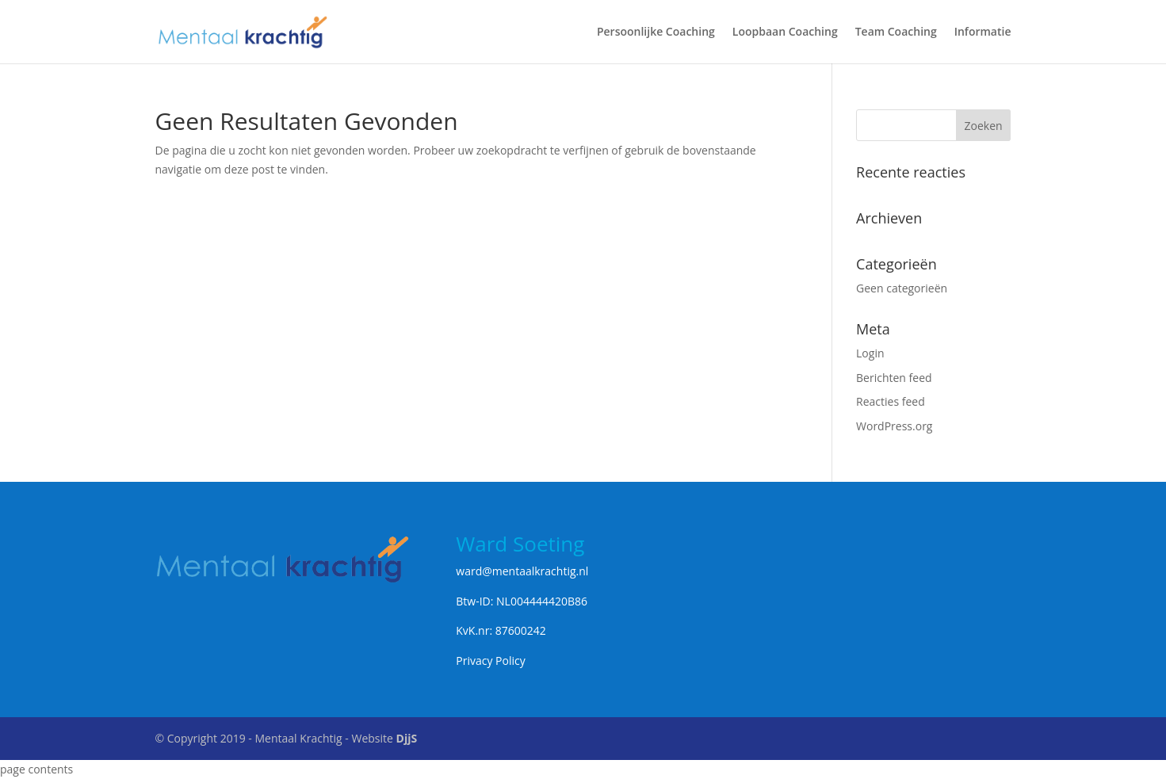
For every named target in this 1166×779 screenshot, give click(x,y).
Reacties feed (890, 401)
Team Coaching (896, 32)
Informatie (982, 32)
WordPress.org (894, 425)
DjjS (407, 738)
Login (870, 353)
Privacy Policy (490, 660)
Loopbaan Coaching (785, 32)
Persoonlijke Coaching (656, 32)
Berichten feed (894, 377)
